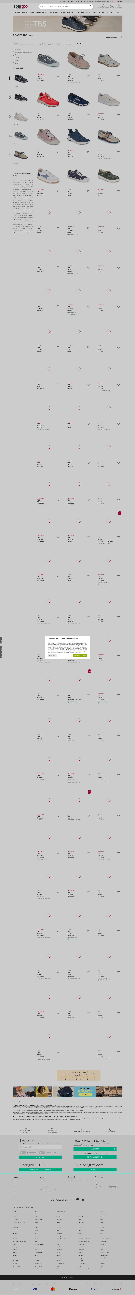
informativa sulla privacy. (75, 652)
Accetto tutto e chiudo (80, 655)
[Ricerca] (90, 6)
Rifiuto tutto (52, 655)
